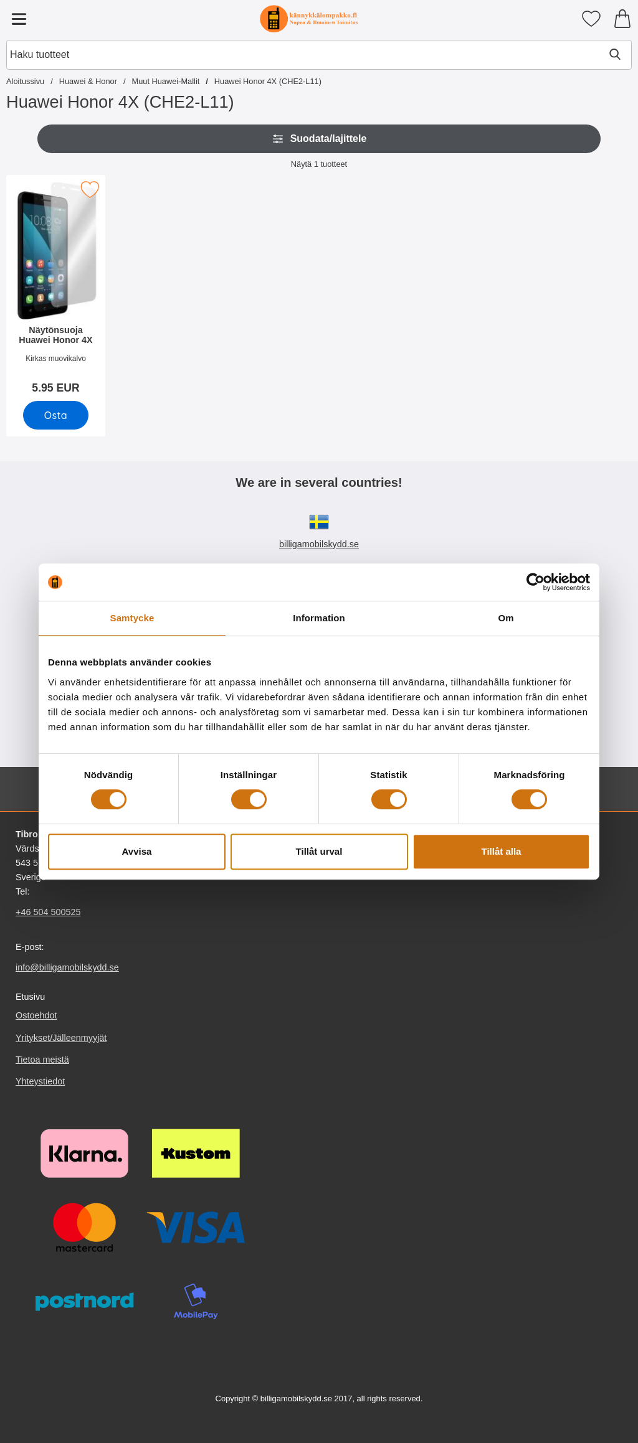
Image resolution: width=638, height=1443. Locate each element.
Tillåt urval (319, 851)
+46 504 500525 (48, 912)
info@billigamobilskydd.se (67, 967)
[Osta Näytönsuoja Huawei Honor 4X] (55, 415)
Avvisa (137, 851)
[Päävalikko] (18, 18)
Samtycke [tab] (132, 618)
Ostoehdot (36, 1016)
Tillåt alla (501, 851)
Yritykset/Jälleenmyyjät (61, 1038)
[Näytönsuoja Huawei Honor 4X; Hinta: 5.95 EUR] (55, 288)
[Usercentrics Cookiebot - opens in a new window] (535, 582)
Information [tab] (319, 618)
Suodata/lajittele (319, 139)
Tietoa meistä (42, 1060)
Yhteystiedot (40, 1081)
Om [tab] (505, 618)
